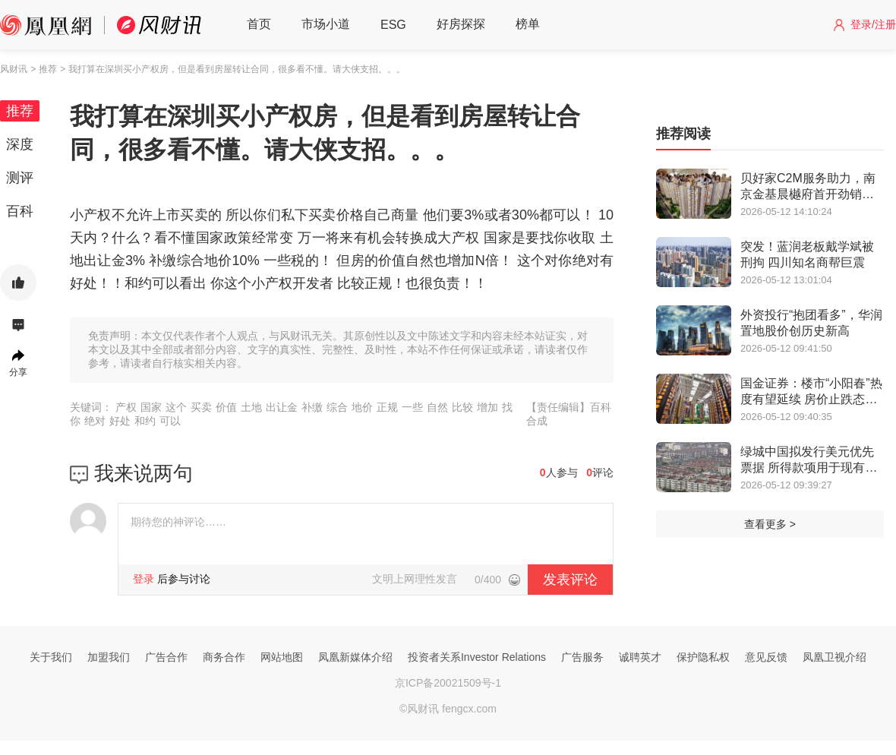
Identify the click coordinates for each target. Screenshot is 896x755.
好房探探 (461, 23)
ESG (393, 24)
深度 (19, 144)
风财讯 (13, 69)
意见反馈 (766, 657)
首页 (259, 23)
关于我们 (51, 657)
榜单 (528, 23)
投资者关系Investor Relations (477, 657)
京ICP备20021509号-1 (448, 683)
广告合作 (166, 657)
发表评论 (570, 579)
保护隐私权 (703, 657)
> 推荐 (43, 69)
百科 (19, 211)
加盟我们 (108, 657)
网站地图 (281, 657)
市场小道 (325, 23)
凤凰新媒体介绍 (355, 657)
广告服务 (582, 657)
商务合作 (224, 657)
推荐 (19, 110)
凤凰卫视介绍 (834, 657)
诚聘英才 (640, 657)
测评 (19, 177)
